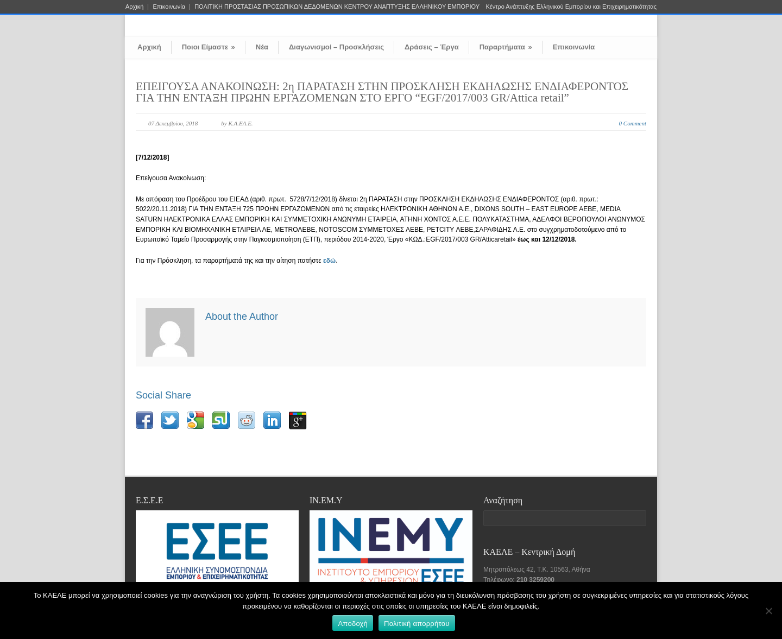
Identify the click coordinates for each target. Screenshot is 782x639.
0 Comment (632, 123)
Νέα (262, 47)
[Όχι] (768, 610)
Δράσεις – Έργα (432, 47)
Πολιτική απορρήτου (416, 623)
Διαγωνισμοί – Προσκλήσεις (336, 47)
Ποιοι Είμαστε (208, 47)
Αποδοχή (353, 623)
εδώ (329, 260)
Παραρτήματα (506, 47)
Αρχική (134, 7)
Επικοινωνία (169, 7)
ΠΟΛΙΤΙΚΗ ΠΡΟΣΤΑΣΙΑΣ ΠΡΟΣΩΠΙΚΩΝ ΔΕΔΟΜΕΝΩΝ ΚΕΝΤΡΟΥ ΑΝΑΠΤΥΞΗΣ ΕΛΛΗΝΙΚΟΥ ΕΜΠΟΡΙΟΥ (337, 7)
